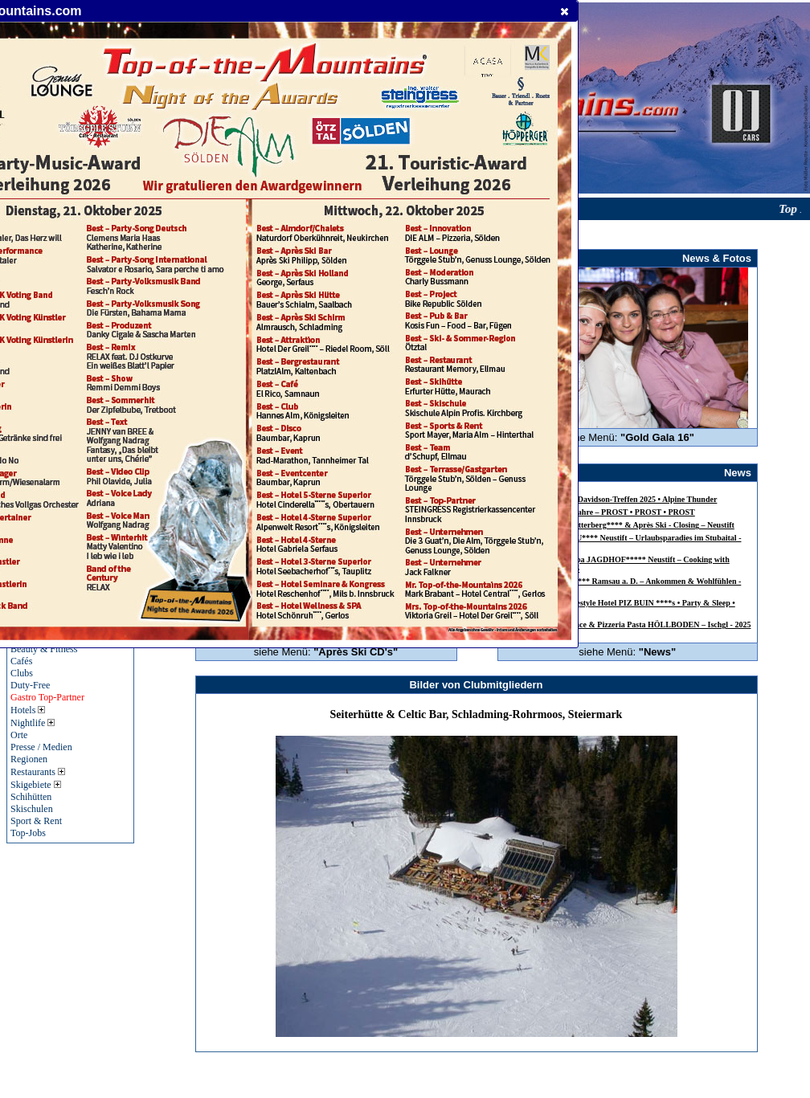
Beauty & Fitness (43, 649)
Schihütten (30, 796)
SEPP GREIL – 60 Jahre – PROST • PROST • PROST (602, 512)
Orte (18, 735)
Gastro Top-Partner (47, 697)
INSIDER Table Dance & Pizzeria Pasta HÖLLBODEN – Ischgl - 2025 (630, 624)
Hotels (27, 710)
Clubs (21, 673)
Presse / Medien (41, 747)
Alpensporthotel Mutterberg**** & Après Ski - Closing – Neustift (621, 524)
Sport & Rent (36, 821)
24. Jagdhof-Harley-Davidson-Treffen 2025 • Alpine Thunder (613, 499)
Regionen (28, 759)
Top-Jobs (28, 833)
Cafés (21, 661)
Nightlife (32, 723)
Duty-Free (30, 685)
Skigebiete (35, 784)
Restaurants (37, 772)
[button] (564, 11)
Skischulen (31, 808)
